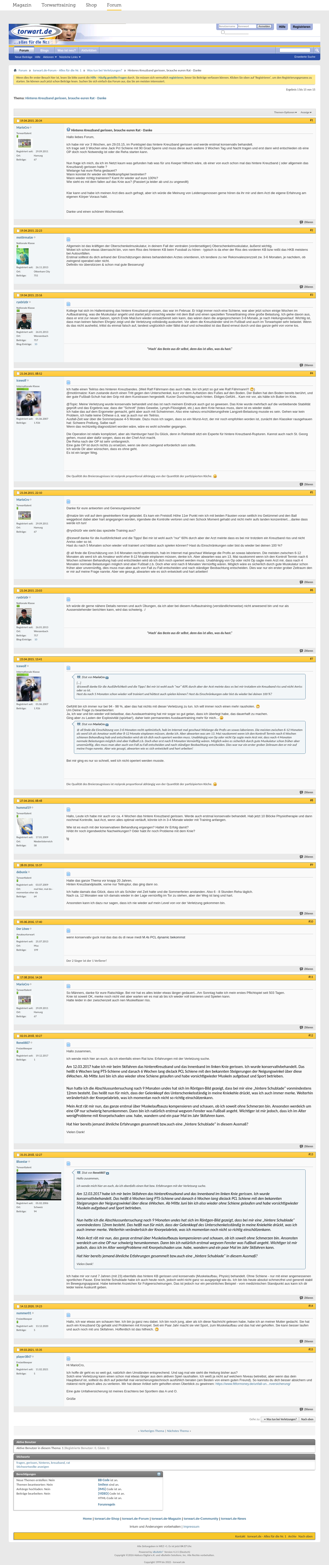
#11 (311, 977)
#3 (311, 295)
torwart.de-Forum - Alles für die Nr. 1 (57, 70)
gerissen (31, 1462)
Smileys (103, 1484)
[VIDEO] (103, 1493)
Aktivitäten (89, 50)
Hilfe (282, 27)
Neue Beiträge (23, 56)
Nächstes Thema (178, 1431)
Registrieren (301, 27)
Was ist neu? (66, 50)
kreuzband (58, 1462)
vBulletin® (158, 1552)
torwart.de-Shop (107, 1518)
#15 (311, 1349)
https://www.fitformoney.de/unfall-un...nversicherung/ (253, 1384)
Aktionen (48, 56)
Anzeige (305, 112)
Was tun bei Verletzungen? (104, 70)
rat (68, 1462)
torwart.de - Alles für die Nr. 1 (266, 1536)
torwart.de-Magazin (166, 1518)
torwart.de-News (233, 1518)
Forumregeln (106, 1504)
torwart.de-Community (201, 1518)
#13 (311, 1154)
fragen (20, 1462)
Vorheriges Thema (152, 1431)
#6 (311, 590)
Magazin (22, 5)
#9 (311, 864)
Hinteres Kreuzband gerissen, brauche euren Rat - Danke (66, 98)
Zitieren (306, 222)
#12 (311, 1035)
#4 (311, 373)
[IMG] (102, 1489)
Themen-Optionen (284, 112)
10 (36, 344)
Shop (91, 5)
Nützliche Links (68, 56)
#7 (311, 658)
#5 (311, 492)
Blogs (44, 50)
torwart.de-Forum (135, 1518)
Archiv (292, 1536)
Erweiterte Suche (304, 56)
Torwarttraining (59, 5)
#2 (311, 230)
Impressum (191, 1526)
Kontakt (240, 1536)
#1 (311, 120)
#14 (311, 1306)
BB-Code (104, 1480)
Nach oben (307, 1419)
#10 (311, 921)
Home (87, 1518)
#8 (311, 800)
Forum (114, 5)
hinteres (44, 1462)
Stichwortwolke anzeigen (32, 1466)
